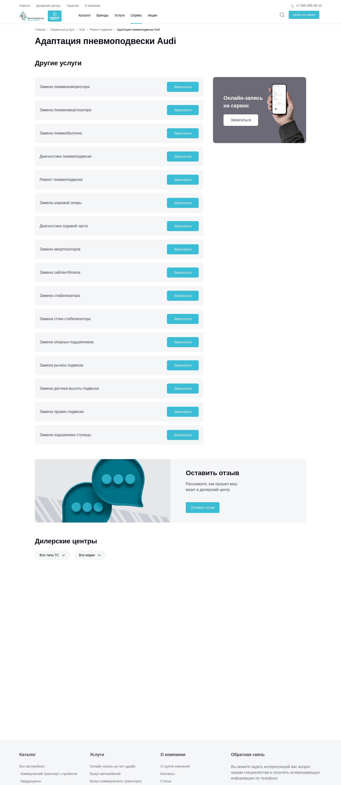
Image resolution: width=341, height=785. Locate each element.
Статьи (165, 781)
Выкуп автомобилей (105, 774)
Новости (24, 5)
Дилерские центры (48, 5)
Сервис (136, 15)
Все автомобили (31, 766)
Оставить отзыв (203, 507)
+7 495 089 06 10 (309, 5)
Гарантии (73, 5)
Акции (152, 15)
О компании (92, 5)
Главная (40, 29)
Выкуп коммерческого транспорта (115, 781)
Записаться (183, 87)
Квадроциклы (31, 781)
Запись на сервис (304, 15)
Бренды (102, 15)
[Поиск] (282, 15)
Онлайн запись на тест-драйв (112, 766)
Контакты (167, 774)
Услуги (119, 15)
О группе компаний (175, 766)
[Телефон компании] (306, 5)
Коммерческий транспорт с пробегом (49, 774)
